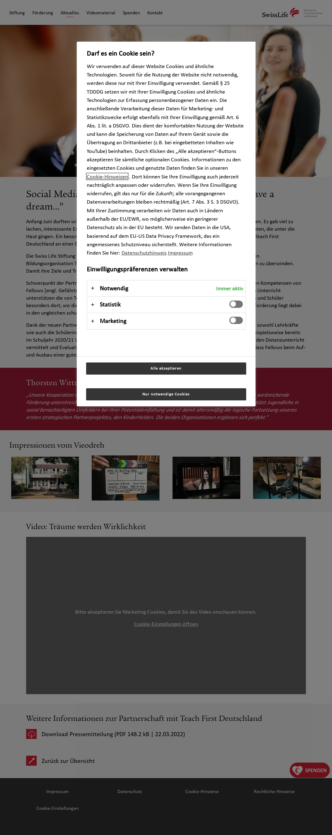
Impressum (180, 253)
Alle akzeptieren (166, 368)
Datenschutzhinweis (144, 253)
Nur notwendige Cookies (166, 394)
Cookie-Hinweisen (107, 176)
